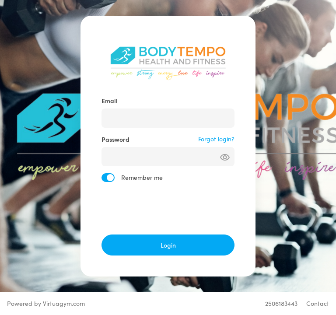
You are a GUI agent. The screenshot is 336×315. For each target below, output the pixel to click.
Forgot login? (216, 139)
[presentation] (168, 208)
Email (110, 100)
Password (116, 139)
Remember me (142, 177)
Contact (317, 303)
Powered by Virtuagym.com (46, 303)
